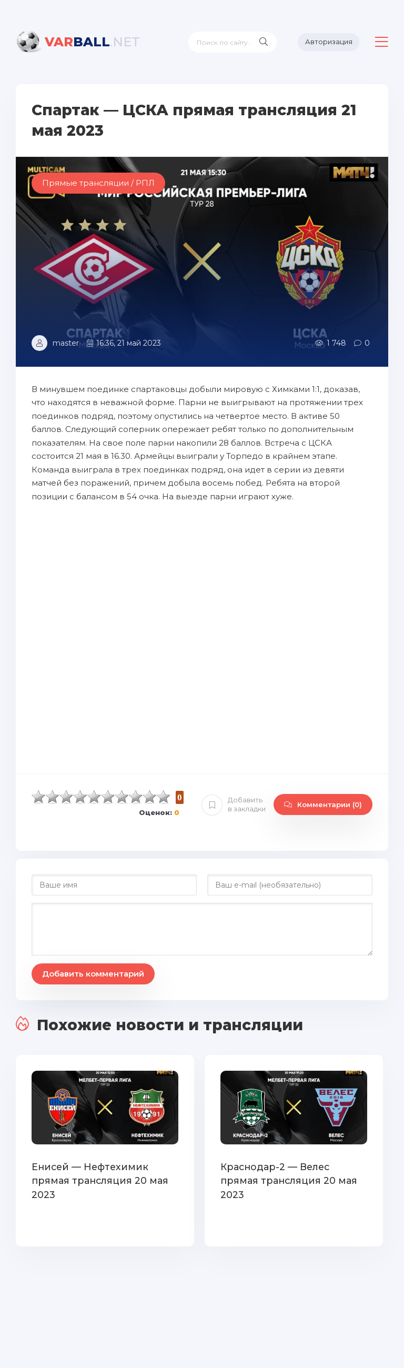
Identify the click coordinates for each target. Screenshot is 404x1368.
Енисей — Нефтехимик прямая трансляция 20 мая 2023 (98, 1180)
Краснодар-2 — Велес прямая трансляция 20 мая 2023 (293, 1173)
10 (163, 797)
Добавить (233, 804)
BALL (92, 41)
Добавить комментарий (93, 974)
